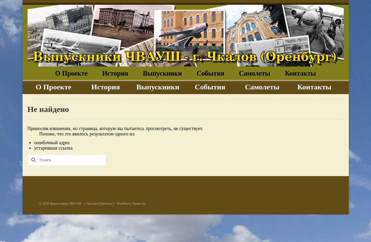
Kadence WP (155, 203)
